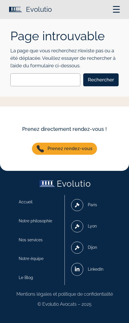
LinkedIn (87, 269)
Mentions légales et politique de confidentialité (64, 294)
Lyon (84, 226)
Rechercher (101, 80)
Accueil (26, 202)
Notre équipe (31, 258)
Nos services (31, 240)
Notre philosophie (35, 221)
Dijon (84, 248)
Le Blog (26, 277)
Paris (84, 205)
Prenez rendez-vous (64, 148)
